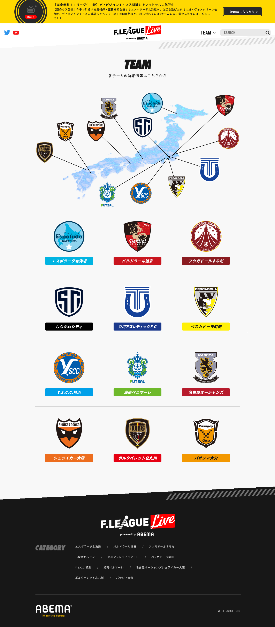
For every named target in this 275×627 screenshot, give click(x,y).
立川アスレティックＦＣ (123, 557)
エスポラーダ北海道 (88, 546)
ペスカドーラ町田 (162, 557)
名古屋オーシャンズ (149, 567)
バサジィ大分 (124, 578)
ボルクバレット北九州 (89, 578)
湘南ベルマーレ (114, 567)
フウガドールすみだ (162, 546)
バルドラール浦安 (124, 546)
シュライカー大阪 (173, 567)
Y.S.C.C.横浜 (83, 567)
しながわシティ (85, 557)
